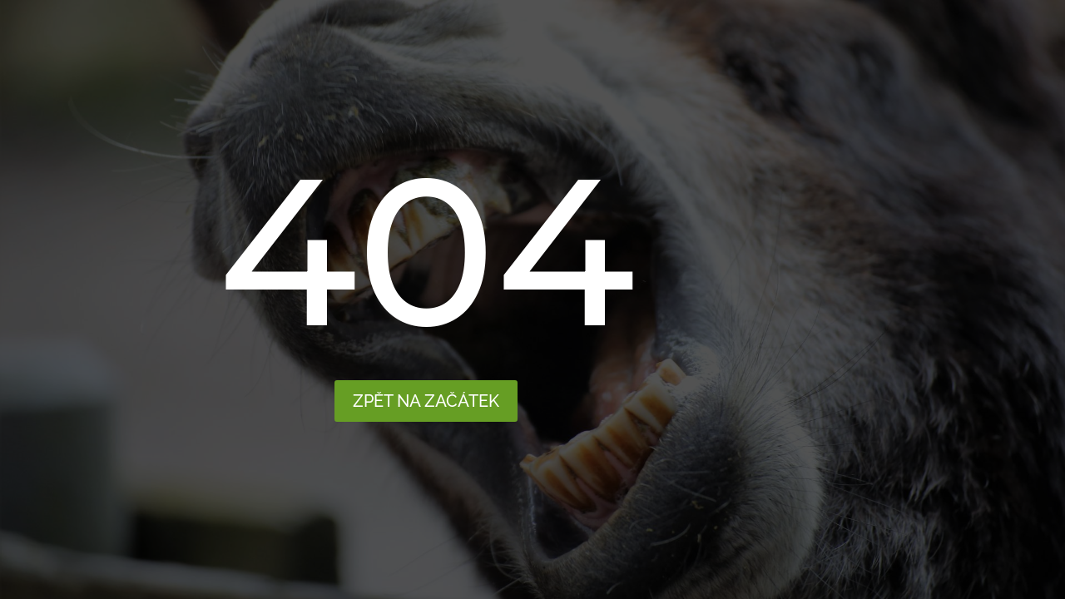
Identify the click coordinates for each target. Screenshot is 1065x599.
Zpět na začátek (426, 401)
